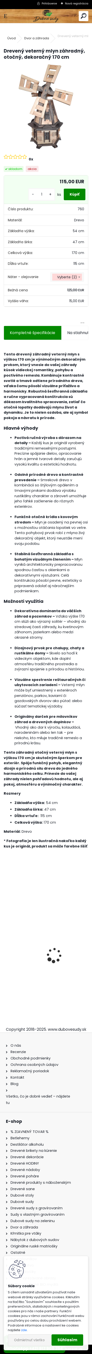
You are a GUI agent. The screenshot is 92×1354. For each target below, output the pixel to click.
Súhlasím (67, 1340)
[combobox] (67, 277)
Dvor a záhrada (36, 38)
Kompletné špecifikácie (32, 333)
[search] (83, 16)
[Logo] (46, 16)
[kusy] (41, 194)
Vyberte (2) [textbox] (67, 277)
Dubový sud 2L (21, 975)
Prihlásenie (49, 3)
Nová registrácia (76, 3)
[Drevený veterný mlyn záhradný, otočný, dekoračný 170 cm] (46, 106)
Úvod (11, 38)
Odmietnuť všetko (29, 1340)
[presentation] (6, 947)
